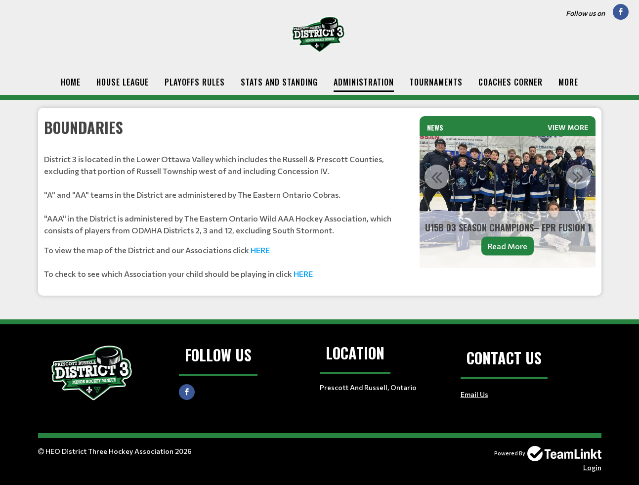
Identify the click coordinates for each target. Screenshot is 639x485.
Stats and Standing (279, 82)
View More (568, 127)
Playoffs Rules (195, 82)
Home (71, 82)
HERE (260, 250)
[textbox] (226, 198)
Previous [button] (437, 177)
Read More (507, 246)
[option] (508, 202)
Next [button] (578, 177)
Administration (364, 82)
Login (592, 467)
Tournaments (436, 82)
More (568, 82)
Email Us (474, 394)
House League (122, 82)
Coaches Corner (510, 82)
